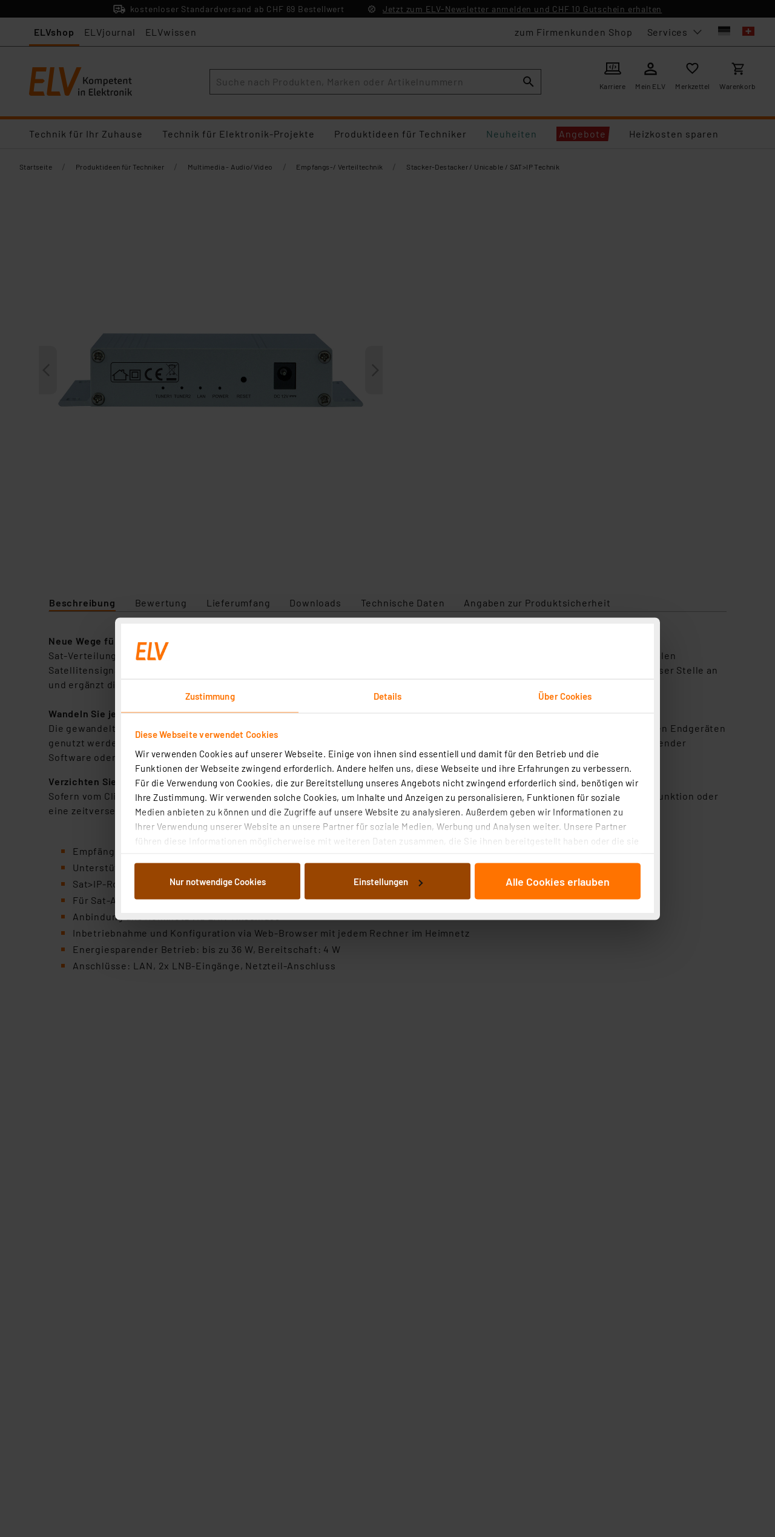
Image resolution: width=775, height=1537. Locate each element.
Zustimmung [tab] (210, 695)
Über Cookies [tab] (565, 695)
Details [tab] (388, 695)
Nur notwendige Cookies (218, 881)
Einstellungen (388, 881)
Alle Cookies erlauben (558, 881)
